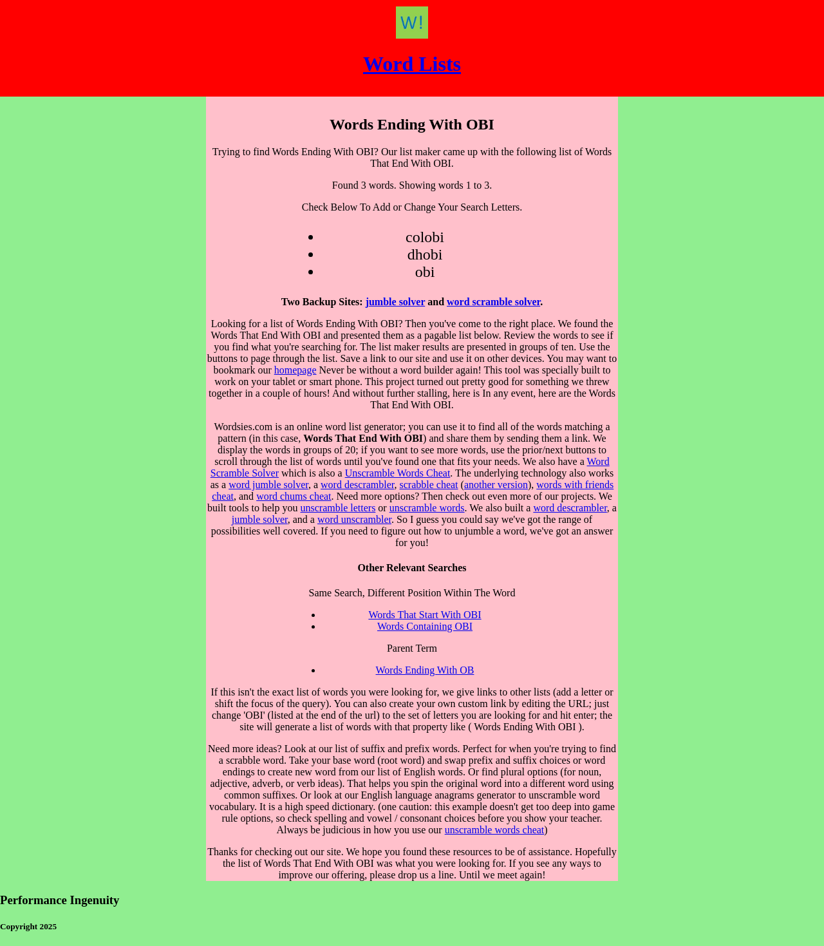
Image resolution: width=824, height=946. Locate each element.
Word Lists (412, 63)
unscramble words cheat (495, 829)
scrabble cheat (428, 484)
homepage (295, 369)
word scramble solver (493, 301)
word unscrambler (354, 519)
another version (496, 484)
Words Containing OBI (425, 626)
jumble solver (396, 301)
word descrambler (357, 484)
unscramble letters (338, 507)
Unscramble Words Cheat (398, 473)
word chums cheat (293, 496)
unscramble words (427, 507)
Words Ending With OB (425, 670)
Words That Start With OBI (424, 614)
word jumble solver (268, 484)
